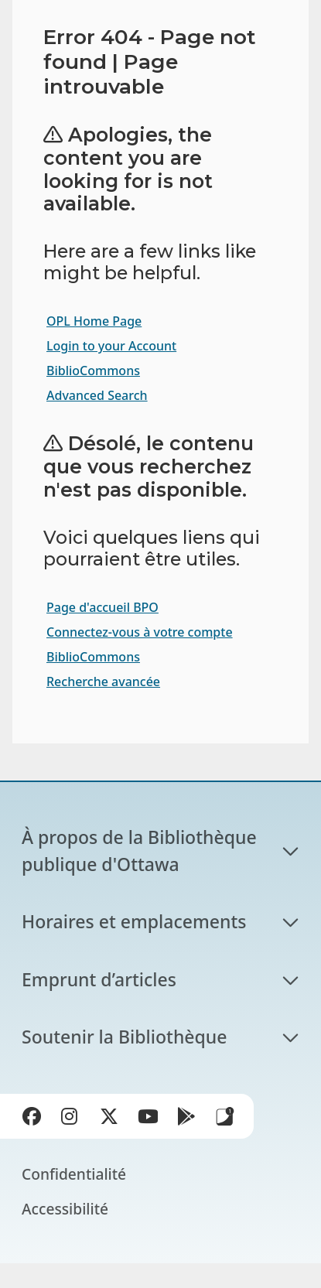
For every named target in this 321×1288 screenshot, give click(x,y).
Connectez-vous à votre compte (139, 632)
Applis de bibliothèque (225, 1116)
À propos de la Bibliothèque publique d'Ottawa (141, 850)
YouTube (151, 1120)
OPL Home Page (94, 321)
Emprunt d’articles (99, 979)
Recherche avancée (103, 681)
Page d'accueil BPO (102, 607)
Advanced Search (97, 395)
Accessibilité (65, 1208)
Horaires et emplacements (134, 921)
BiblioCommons (93, 370)
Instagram (73, 1120)
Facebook (35, 1120)
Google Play (189, 1120)
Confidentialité (74, 1173)
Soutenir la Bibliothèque (124, 1036)
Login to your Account (111, 345)
